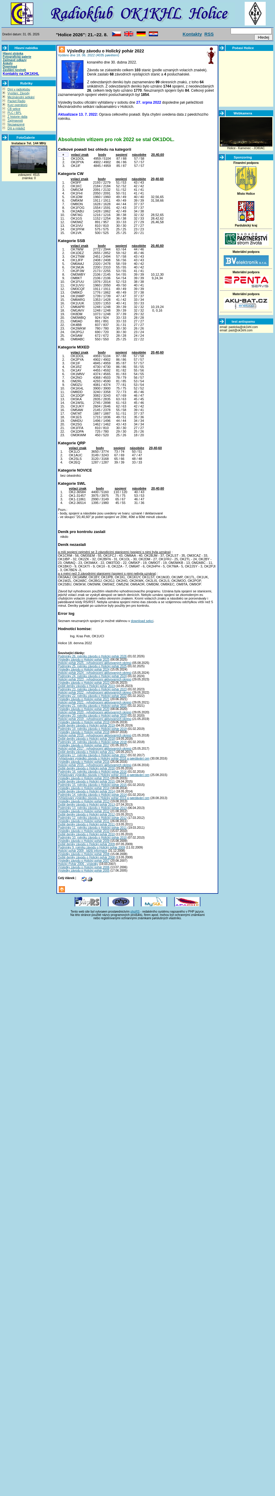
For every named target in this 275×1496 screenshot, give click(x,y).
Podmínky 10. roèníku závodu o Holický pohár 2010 (92, 837)
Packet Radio (16, 101)
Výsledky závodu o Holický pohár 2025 (84, 659)
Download (10, 66)
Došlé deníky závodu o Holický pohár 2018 (86, 738)
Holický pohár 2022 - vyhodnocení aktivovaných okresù (94, 692)
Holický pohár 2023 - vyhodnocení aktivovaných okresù (94, 679)
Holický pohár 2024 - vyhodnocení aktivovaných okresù (94, 672)
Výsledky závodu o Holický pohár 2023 (84, 682)
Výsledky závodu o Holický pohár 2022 (105, 51)
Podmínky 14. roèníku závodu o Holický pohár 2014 (92, 794)
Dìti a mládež (16, 128)
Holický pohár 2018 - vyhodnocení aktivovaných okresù (94, 735)
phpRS (135, 911)
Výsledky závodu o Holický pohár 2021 (84, 699)
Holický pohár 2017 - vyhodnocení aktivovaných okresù (94, 748)
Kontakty (192, 34)
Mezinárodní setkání (21, 97)
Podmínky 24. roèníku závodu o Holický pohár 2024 (92, 676)
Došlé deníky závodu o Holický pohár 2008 (86, 857)
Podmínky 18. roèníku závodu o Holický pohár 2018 (92, 742)
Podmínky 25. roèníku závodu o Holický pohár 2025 (92, 666)
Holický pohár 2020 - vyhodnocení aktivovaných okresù (94, 712)
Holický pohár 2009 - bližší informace (82, 850)
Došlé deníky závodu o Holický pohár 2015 (86, 781)
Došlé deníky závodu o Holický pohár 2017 (86, 752)
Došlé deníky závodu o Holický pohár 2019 (86, 725)
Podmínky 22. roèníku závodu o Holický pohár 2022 (92, 696)
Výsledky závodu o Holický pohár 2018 (84, 732)
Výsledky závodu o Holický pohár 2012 (84, 811)
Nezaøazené (16, 124)
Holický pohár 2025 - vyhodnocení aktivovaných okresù (94, 663)
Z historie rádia (17, 116)
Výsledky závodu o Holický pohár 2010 (84, 831)
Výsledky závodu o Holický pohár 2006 (84, 867)
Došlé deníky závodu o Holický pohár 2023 (86, 686)
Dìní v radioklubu (19, 89)
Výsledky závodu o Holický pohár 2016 (84, 761)
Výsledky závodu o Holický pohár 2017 (84, 745)
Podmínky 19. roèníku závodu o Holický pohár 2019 (92, 728)
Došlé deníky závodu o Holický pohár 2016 (86, 768)
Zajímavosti (15, 120)
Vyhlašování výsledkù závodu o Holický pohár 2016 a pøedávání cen (104, 758)
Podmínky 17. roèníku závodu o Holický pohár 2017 (92, 755)
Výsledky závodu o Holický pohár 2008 (84, 854)
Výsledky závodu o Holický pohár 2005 (84, 870)
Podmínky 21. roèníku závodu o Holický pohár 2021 (92, 705)
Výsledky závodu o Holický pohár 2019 (84, 722)
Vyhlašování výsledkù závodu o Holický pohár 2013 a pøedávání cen (104, 798)
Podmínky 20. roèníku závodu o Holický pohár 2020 (92, 715)
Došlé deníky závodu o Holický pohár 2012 (86, 814)
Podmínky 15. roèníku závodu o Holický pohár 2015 (92, 785)
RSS (209, 34)
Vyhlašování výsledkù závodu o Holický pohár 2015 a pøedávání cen (104, 775)
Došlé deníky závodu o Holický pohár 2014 (86, 791)
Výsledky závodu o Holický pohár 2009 (84, 841)
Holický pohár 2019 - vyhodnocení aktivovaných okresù (94, 719)
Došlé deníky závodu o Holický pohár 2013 (86, 804)
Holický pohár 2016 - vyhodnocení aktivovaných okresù (94, 765)
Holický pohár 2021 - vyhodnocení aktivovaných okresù (94, 702)
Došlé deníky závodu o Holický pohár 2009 (86, 844)
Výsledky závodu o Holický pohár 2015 (84, 778)
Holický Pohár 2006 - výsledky (78, 864)
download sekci (142, 621)
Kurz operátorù (17, 105)
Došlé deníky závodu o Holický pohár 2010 (86, 834)
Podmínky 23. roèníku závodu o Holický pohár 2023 (92, 689)
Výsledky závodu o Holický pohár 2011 (84, 821)
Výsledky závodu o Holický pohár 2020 (84, 709)
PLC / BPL (15, 112)
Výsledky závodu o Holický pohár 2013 (84, 801)
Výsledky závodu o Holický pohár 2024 (84, 669)
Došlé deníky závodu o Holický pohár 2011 (86, 824)
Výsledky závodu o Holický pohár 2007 (84, 860)
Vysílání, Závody (19, 93)
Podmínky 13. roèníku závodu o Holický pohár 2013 (92, 808)
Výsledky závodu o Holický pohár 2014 (84, 788)
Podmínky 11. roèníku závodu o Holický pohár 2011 (92, 827)
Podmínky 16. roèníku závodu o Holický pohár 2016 (92, 771)
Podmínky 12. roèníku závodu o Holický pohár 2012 (92, 817)
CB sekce (14, 109)
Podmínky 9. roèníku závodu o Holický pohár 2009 (91, 847)
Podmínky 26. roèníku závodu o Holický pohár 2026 (92, 656)
